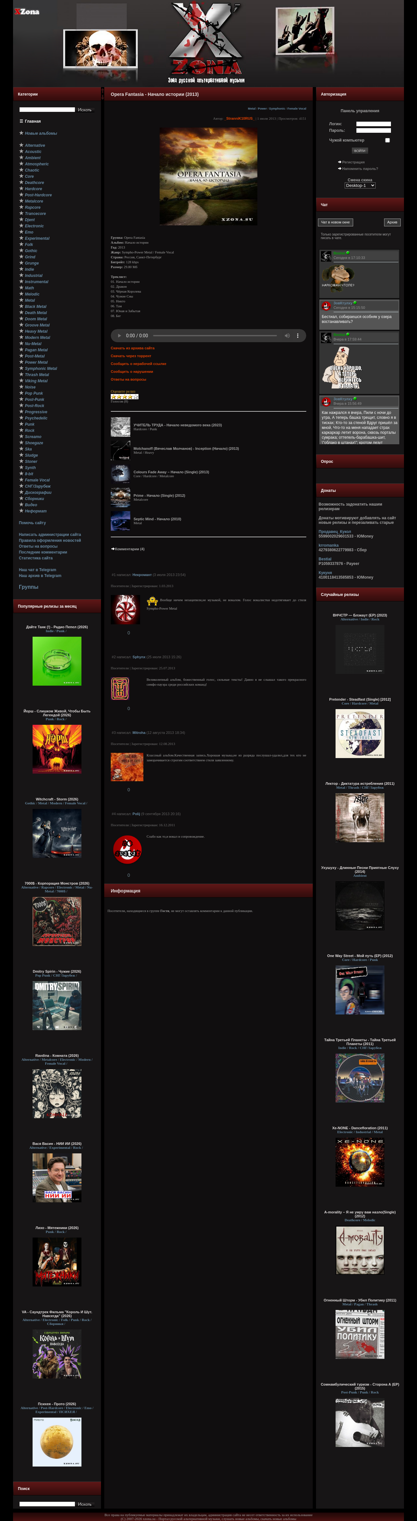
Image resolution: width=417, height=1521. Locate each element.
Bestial (325, 559)
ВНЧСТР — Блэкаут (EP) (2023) (360, 615)
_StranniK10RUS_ (239, 118)
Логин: (335, 124)
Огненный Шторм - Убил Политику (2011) (360, 1300)
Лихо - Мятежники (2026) (57, 1228)
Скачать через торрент (131, 356)
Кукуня (325, 572)
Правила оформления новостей (50, 540)
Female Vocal (296, 108)
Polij (136, 814)
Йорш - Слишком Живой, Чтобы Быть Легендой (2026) (57, 713)
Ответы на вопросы (38, 546)
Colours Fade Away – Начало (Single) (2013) (171, 472)
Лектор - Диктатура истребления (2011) (360, 783)
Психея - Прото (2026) (57, 1404)
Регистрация (353, 162)
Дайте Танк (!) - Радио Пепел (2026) (57, 627)
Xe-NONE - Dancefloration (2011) (360, 1128)
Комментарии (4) (128, 549)
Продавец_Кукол (335, 531)
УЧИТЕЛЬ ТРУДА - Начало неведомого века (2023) (178, 425)
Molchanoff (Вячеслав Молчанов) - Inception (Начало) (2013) (186, 448)
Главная (33, 121)
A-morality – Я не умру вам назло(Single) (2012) (359, 1214)
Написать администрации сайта (50, 534)
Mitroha (139, 733)
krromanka (328, 545)
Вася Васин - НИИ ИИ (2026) (57, 1144)
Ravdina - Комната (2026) (57, 1055)
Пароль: (337, 130)
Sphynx (139, 657)
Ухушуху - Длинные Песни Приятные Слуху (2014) (360, 870)
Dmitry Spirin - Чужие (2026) (57, 971)
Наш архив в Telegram (40, 575)
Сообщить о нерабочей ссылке (138, 364)
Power (262, 108)
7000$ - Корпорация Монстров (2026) (57, 883)
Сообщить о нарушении (132, 371)
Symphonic (277, 108)
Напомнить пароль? (360, 169)
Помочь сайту (32, 523)
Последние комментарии (43, 552)
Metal (251, 108)
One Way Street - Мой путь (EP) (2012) (360, 956)
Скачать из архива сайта (132, 348)
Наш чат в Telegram (37, 570)
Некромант (142, 575)
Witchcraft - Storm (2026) (57, 799)
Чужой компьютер (347, 140)
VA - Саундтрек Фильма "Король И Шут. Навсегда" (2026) (57, 1314)
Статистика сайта (36, 558)
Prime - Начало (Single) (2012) (159, 495)
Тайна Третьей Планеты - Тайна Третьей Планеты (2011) (360, 1042)
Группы (28, 587)
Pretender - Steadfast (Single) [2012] (360, 699)
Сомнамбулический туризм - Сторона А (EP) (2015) (360, 1386)
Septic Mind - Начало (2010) (157, 519)
